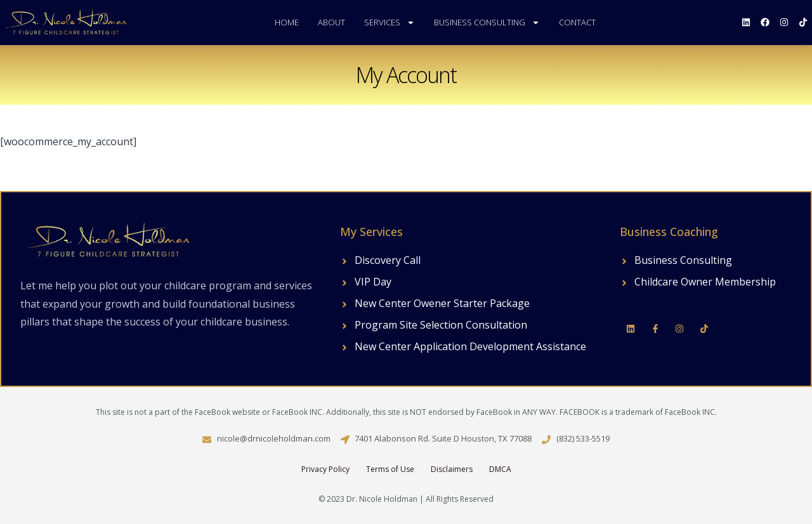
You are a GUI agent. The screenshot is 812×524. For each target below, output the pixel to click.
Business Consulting (487, 22)
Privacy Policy (325, 469)
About (331, 22)
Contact (577, 22)
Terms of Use (390, 469)
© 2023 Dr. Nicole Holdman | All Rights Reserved (406, 499)
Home (287, 22)
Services (389, 22)
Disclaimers (452, 469)
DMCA (500, 469)
